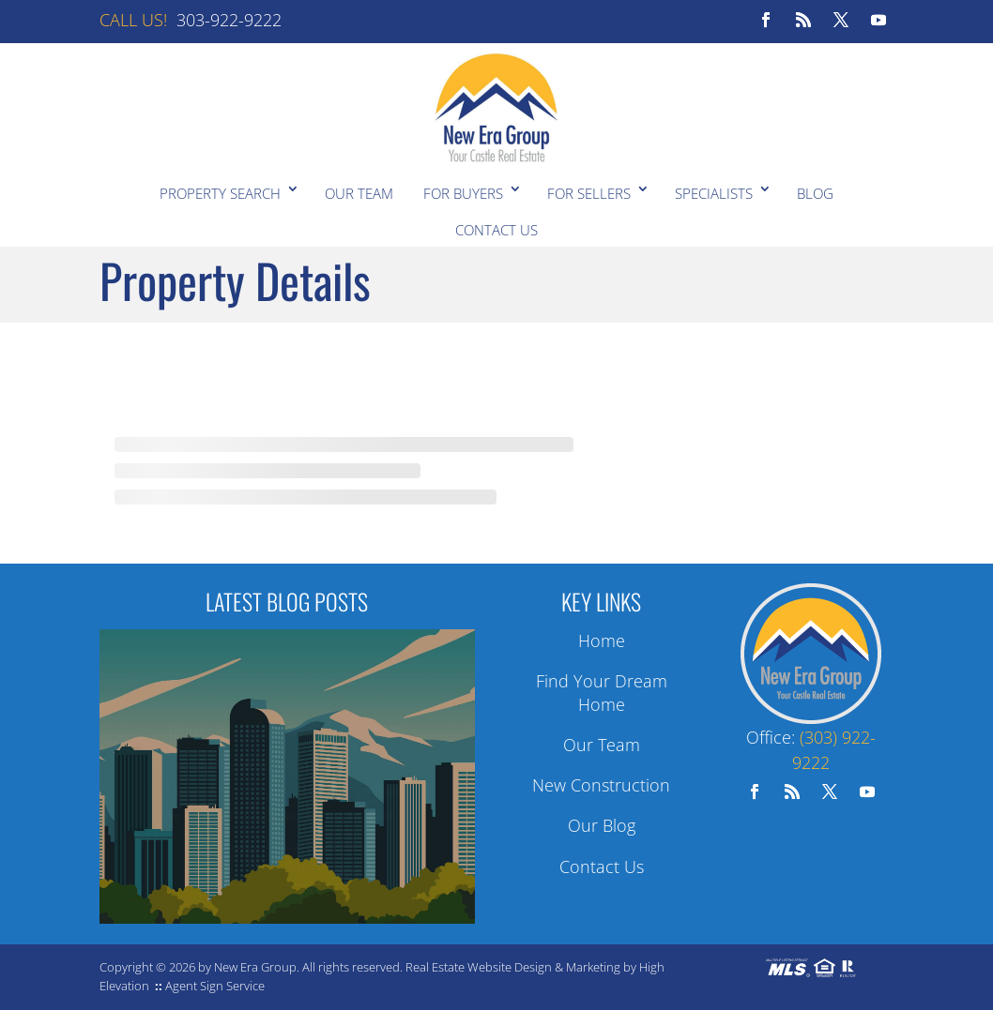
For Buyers (463, 193)
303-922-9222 (229, 19)
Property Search (220, 193)
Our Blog (601, 825)
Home (601, 640)
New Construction (601, 785)
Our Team (359, 193)
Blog (815, 193)
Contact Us (496, 229)
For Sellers (589, 193)
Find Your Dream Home (601, 693)
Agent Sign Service (215, 985)
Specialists (714, 193)
